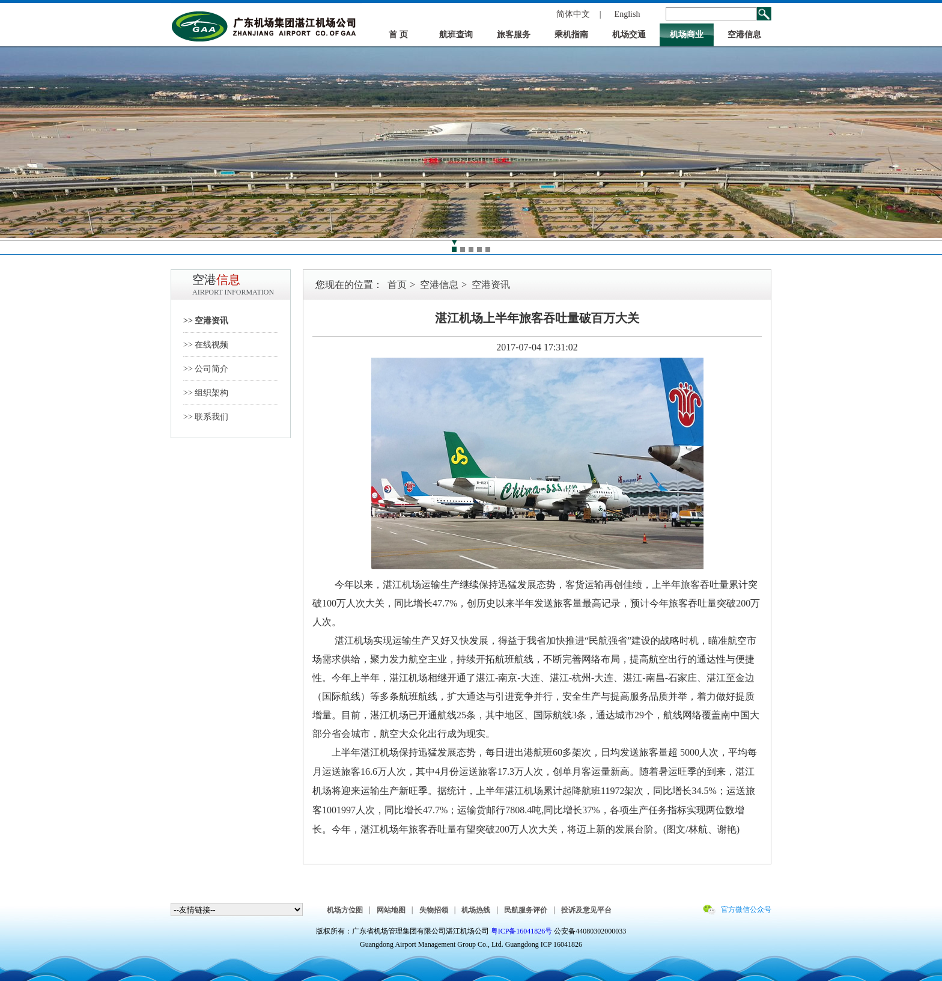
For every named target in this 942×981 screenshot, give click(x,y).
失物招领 (433, 910)
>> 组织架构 (205, 392)
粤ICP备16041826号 (522, 931)
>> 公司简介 (205, 368)
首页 (397, 285)
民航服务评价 (525, 910)
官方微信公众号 (746, 909)
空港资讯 (491, 285)
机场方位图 (345, 910)
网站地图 (391, 910)
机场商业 (686, 34)
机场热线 (475, 910)
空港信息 (744, 34)
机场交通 (629, 34)
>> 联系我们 (205, 416)
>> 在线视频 (205, 344)
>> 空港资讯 (205, 320)
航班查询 (456, 34)
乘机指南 (571, 34)
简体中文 (573, 14)
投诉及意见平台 (586, 910)
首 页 (398, 34)
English (627, 14)
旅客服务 (513, 34)
